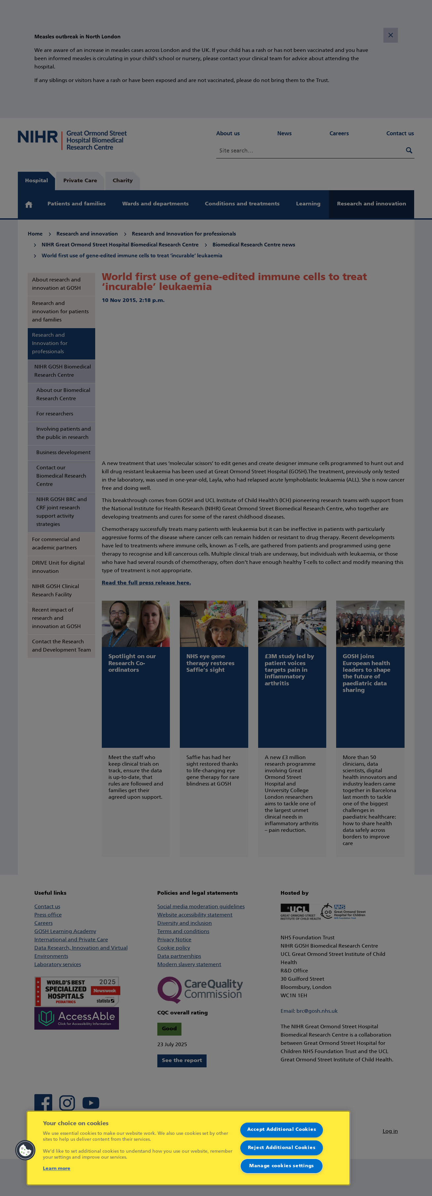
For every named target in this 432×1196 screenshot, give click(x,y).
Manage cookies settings (281, 1166)
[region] (188, 1148)
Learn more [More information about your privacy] (56, 1168)
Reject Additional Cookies (282, 1147)
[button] (25, 1150)
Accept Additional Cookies (281, 1129)
